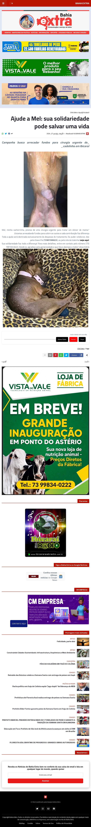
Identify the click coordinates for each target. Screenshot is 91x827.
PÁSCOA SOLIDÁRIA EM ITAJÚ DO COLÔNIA (57, 664)
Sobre (38, 823)
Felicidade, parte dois (66, 641)
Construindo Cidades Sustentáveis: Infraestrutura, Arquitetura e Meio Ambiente (41, 652)
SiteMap (22, 823)
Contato (30, 823)
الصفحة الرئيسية (84, 112)
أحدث (86, 362)
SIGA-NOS (33, 576)
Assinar (45, 781)
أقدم (4, 362)
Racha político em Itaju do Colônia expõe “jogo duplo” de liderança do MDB (43, 686)
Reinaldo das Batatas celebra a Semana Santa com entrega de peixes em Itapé (41, 675)
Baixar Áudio (62, 339)
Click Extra (73, 112)
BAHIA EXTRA (82, 3)
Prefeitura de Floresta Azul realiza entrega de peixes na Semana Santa (45, 697)
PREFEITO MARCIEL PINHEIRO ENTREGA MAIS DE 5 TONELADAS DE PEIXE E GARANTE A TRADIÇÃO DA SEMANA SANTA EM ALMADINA (38, 721)
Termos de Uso (48, 823)
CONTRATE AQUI (19, 623)
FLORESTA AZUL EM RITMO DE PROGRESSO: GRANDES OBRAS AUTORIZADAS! (42, 742)
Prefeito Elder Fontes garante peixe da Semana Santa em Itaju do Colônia (43, 709)
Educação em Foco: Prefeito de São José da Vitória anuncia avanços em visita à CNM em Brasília (39, 730)
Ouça (82, 339)
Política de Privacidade (64, 823)
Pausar (73, 339)
